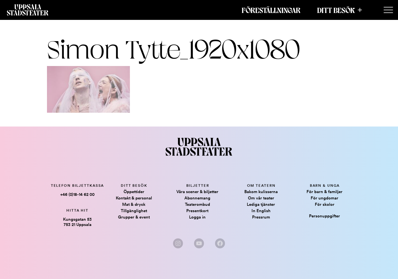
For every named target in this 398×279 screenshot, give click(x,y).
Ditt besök (336, 10)
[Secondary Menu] (388, 10)
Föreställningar (271, 10)
